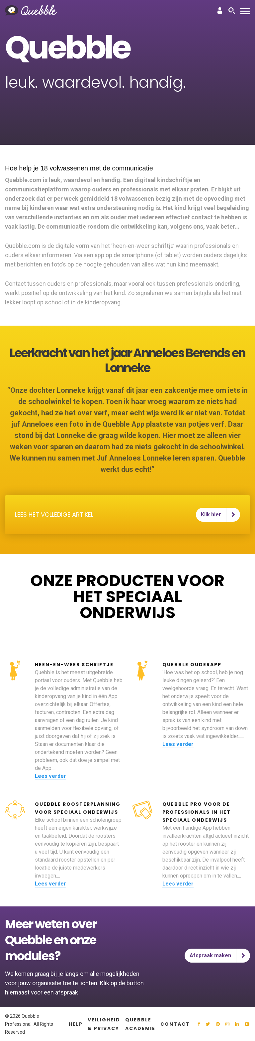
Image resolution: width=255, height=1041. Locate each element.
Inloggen (219, 10)
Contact (175, 1024)
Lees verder (50, 776)
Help (76, 1024)
